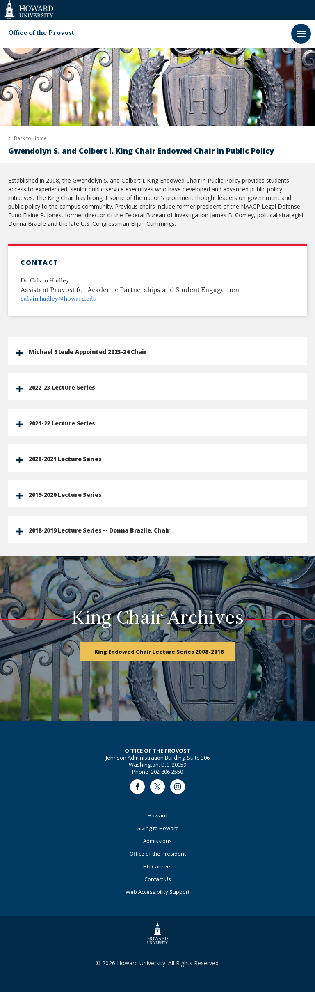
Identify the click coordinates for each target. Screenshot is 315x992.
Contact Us (157, 879)
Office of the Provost (41, 33)
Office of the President (158, 853)
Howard (157, 815)
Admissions (157, 841)
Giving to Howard (157, 828)
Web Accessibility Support (157, 892)
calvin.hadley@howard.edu (58, 299)
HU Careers (157, 866)
